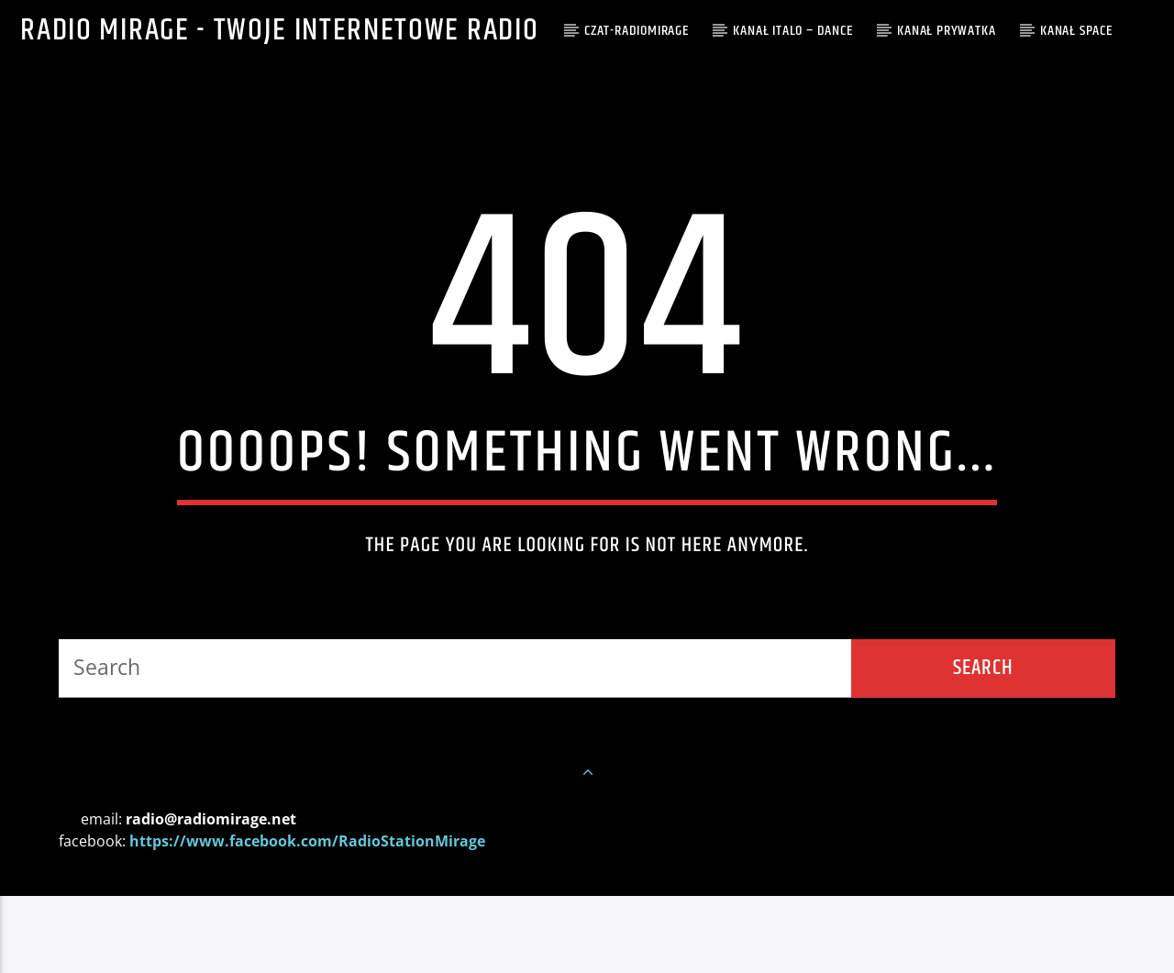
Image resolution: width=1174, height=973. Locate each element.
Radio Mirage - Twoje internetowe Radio (279, 30)
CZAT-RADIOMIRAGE (636, 30)
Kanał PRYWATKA (946, 30)
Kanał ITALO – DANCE (792, 30)
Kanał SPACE (1076, 30)
